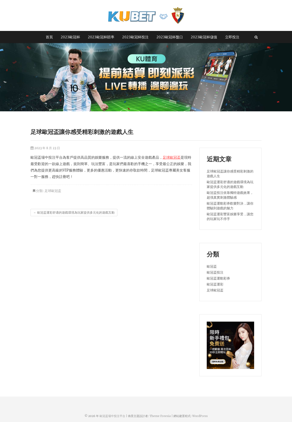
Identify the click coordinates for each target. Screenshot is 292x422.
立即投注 (232, 36)
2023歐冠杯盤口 (169, 36)
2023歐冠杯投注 (135, 36)
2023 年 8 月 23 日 (45, 148)
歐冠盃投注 (215, 272)
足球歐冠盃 (172, 157)
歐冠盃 (212, 266)
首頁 (49, 36)
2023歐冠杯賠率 (101, 36)
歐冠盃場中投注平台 (112, 416)
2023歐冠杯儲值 (204, 36)
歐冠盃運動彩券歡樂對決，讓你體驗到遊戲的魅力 (230, 205)
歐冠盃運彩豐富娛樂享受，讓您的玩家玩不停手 (230, 216)
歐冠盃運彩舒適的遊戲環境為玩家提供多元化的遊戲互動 (74, 213)
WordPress (200, 416)
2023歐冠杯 (70, 36)
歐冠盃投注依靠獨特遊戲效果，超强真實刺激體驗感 (230, 195)
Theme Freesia (160, 416)
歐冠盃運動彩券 (218, 278)
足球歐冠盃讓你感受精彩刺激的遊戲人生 (230, 173)
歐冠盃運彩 (215, 284)
